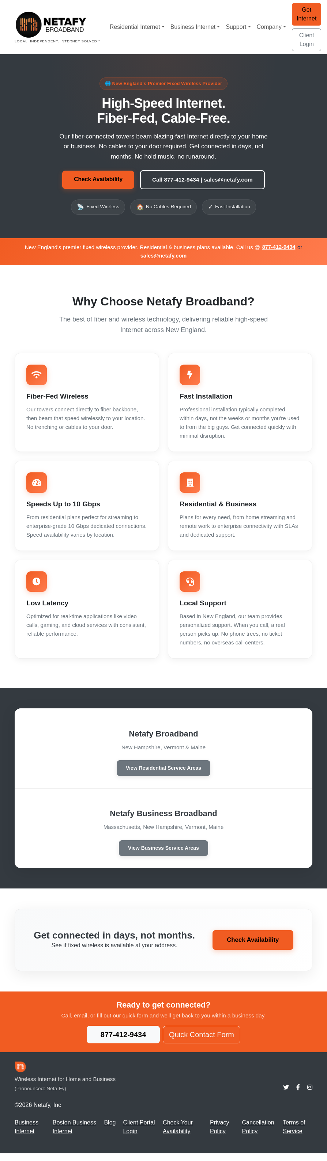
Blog (110, 1130)
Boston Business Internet (74, 1134)
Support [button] (236, 27)
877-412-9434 (279, 248)
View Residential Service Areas (163, 772)
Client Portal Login (139, 1134)
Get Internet (306, 14)
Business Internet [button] (193, 27)
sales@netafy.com (163, 257)
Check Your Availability (178, 1134)
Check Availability (96, 180)
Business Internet (26, 1134)
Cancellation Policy (258, 1134)
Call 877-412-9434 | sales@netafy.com (203, 180)
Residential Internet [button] (135, 27)
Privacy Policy (219, 1134)
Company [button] (269, 27)
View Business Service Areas (163, 854)
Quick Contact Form (201, 1042)
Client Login (306, 39)
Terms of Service (294, 1134)
